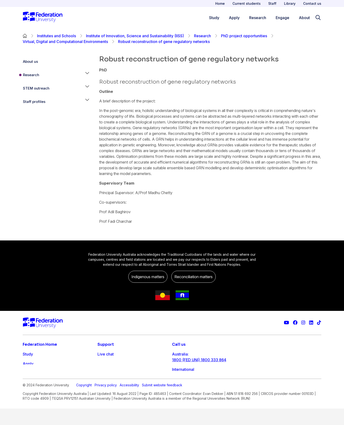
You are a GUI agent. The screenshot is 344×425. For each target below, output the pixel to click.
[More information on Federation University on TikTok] (319, 322)
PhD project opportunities (244, 35)
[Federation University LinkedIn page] (311, 322)
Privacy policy (106, 408)
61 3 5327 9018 (186, 375)
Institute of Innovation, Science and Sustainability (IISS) (135, 35)
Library (290, 3)
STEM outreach (36, 88)
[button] (87, 75)
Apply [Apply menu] (234, 17)
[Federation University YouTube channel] (286, 322)
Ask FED (105, 373)
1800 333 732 (185, 390)
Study (28, 354)
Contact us (312, 3)
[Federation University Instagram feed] (303, 322)
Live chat (105, 354)
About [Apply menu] (304, 17)
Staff (272, 3)
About (28, 392)
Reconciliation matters (193, 276)
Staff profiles (34, 101)
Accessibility (129, 408)
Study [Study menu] (214, 17)
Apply (28, 363)
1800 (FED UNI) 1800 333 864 (199, 359)
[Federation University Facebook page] (295, 322)
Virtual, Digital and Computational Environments (65, 41)
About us (30, 61)
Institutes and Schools (56, 35)
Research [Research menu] (257, 17)
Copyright (84, 408)
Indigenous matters (147, 276)
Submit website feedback (162, 408)
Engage (29, 382)
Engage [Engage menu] (282, 17)
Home (220, 3)
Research (202, 35)
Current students (246, 3)
